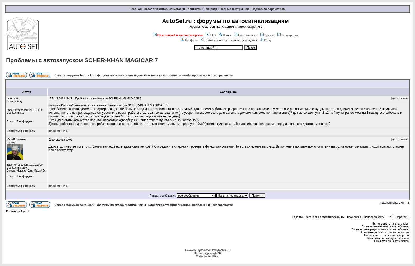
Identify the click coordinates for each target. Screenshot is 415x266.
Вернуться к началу (21, 130)
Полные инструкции (234, 9)
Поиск (225, 35)
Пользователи (245, 35)
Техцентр (210, 9)
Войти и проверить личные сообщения (229, 40)
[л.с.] (66, 130)
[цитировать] (399, 98)
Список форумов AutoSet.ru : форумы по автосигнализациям (98, 75)
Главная (136, 9)
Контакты (194, 9)
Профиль (189, 40)
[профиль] (55, 130)
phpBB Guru (213, 256)
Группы (267, 35)
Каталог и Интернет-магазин (164, 9)
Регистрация (287, 35)
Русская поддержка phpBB (207, 253)
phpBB (200, 250)
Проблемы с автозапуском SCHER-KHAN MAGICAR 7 (82, 60)
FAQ (211, 35)
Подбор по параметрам (268, 9)
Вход (265, 40)
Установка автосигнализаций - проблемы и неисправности (190, 75)
